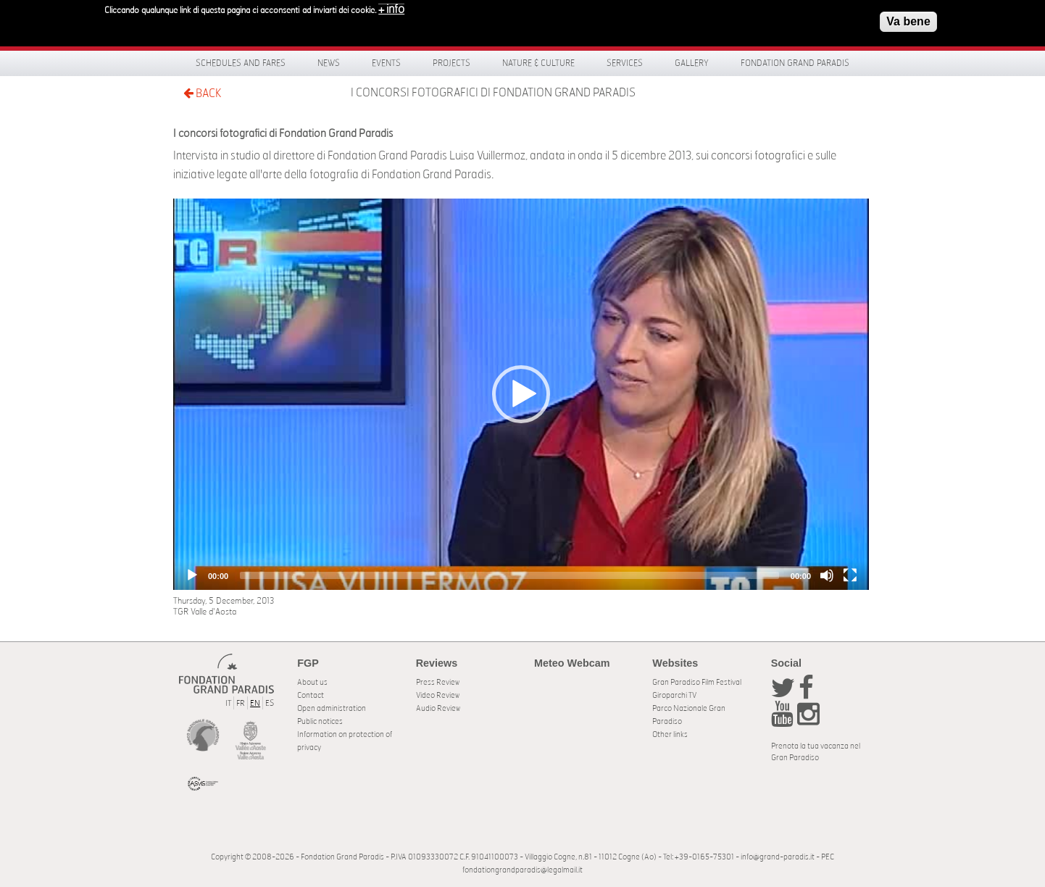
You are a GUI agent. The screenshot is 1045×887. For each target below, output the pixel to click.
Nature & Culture (538, 63)
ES (269, 703)
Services (625, 63)
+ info (391, 9)
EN (255, 703)
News (328, 63)
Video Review (437, 695)
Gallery (692, 63)
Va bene (908, 21)
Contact (310, 695)
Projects (451, 63)
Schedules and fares (241, 63)
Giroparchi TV (674, 695)
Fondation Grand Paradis (795, 63)
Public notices (320, 721)
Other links (670, 734)
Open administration (331, 708)
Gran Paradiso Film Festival (696, 682)
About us (312, 682)
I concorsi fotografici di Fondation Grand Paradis (493, 93)
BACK (202, 93)
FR (240, 703)
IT (228, 703)
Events (386, 63)
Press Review (437, 682)
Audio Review (438, 708)
